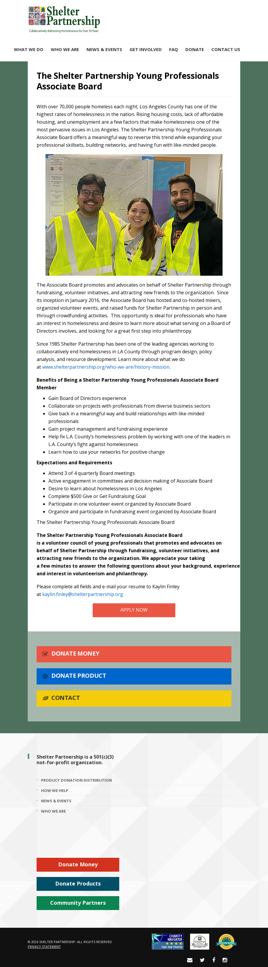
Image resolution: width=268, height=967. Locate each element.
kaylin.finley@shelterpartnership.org (82, 594)
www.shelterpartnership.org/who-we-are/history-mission (105, 367)
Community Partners (78, 902)
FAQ (173, 49)
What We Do (28, 49)
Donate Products (78, 883)
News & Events (104, 49)
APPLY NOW (134, 610)
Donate (194, 49)
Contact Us (225, 49)
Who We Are (65, 49)
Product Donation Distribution (76, 780)
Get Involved (146, 49)
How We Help (54, 790)
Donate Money (78, 864)
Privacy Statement (44, 946)
